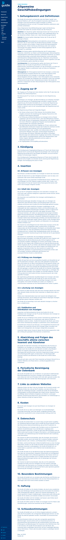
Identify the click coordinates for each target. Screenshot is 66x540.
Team (2, 30)
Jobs (2, 32)
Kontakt (3, 535)
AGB (3, 35)
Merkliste (3, 532)
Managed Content (4, 17)
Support (2, 42)
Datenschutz (4, 37)
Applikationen (3, 20)
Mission (2, 27)
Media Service (3, 14)
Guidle (6, 4)
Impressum (4, 39)
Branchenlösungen (4, 22)
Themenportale (4, 11)
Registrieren (4, 527)
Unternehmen (3, 25)
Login (3, 530)
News (2, 28)
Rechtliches (3, 33)
